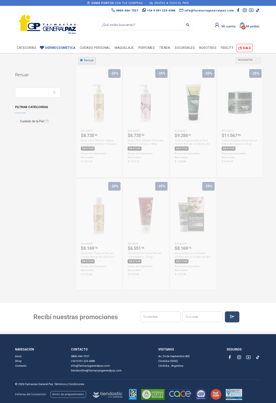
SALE (247, 48)
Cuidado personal (95, 47)
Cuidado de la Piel (34, 121)
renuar (87, 60)
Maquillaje (124, 47)
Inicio (18, 356)
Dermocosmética (60, 47)
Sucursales (185, 47)
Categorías (26, 47)
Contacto (21, 365)
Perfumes (146, 47)
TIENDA (164, 47)
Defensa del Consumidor (30, 394)
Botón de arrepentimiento (68, 394)
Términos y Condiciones (69, 384)
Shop (18, 361)
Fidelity (227, 47)
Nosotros (207, 47)
